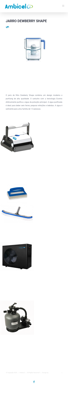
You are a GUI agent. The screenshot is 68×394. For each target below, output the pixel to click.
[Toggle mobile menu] (63, 6)
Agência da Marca (55, 372)
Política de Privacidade (34, 376)
